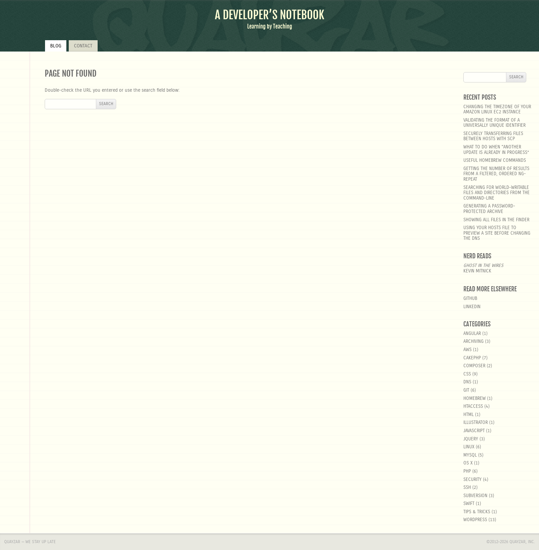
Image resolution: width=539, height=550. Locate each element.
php (467, 471)
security (472, 480)
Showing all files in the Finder (496, 220)
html (468, 415)
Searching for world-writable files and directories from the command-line (496, 193)
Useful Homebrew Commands (494, 160)
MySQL (470, 455)
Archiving (473, 341)
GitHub (470, 298)
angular (472, 334)
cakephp (472, 358)
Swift (468, 504)
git (466, 390)
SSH (467, 487)
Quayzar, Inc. (522, 542)
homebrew (474, 398)
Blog (55, 46)
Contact (83, 46)
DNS (467, 382)
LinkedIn (472, 307)
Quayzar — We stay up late (30, 542)
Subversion (475, 496)
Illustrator (475, 422)
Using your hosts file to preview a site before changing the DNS (496, 233)
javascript (474, 431)
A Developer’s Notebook (269, 15)
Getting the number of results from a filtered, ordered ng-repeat (496, 174)
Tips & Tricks (476, 512)
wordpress (475, 520)
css (467, 374)
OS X (468, 463)
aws (467, 350)
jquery (470, 439)
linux (468, 447)
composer (474, 366)
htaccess (473, 406)
